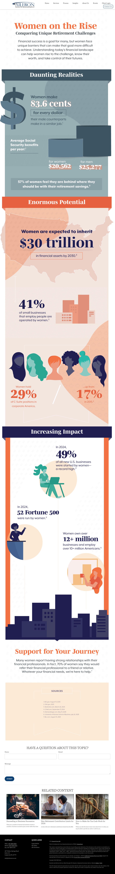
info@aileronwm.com (10, 858)
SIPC (101, 863)
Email (60, 752)
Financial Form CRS (56, 841)
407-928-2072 (13, 845)
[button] (47, 3)
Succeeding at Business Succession (20, 821)
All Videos (34, 845)
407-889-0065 (12, 843)
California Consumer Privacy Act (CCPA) (93, 855)
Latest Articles (35, 843)
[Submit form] (9, 778)
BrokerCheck (80, 844)
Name (7, 752)
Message (8, 764)
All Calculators (35, 847)
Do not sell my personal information (82, 857)
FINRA (97, 863)
